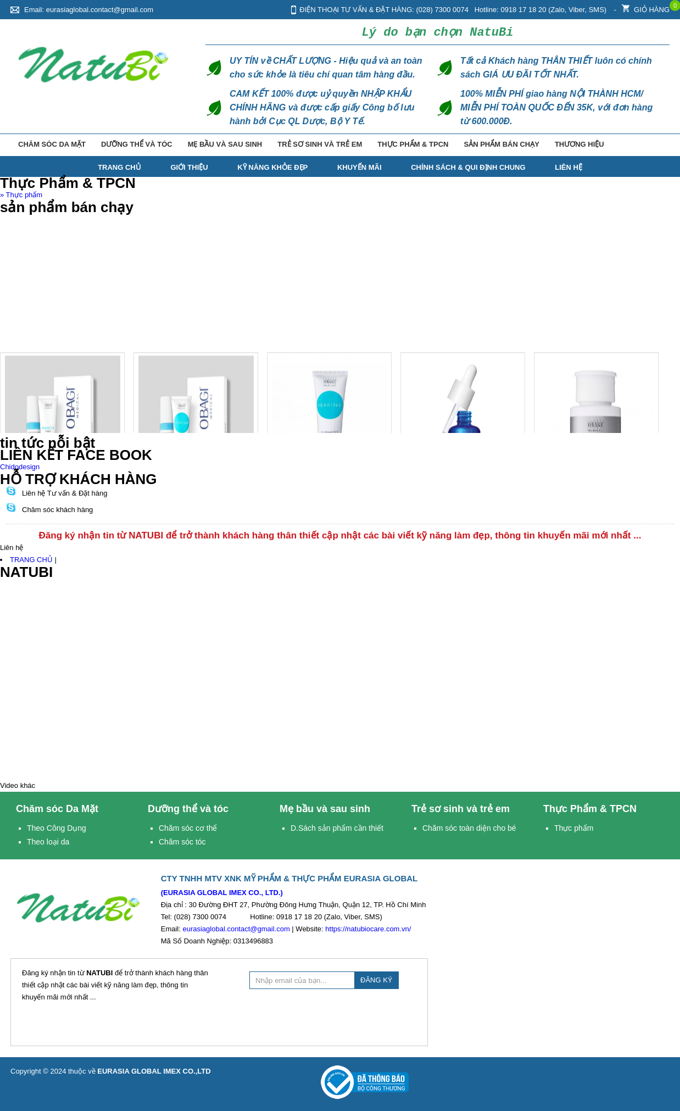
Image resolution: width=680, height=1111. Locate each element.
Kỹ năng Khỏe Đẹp (272, 167)
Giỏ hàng (646, 7)
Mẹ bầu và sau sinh (251, 144)
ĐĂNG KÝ (376, 980)
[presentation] (332, 1016)
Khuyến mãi (359, 167)
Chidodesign (20, 467)
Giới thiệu (189, 167)
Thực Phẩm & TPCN (444, 144)
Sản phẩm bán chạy (534, 144)
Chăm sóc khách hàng (57, 509)
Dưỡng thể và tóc (161, 144)
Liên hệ (568, 167)
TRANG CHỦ (119, 167)
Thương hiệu (615, 144)
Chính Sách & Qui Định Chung (468, 167)
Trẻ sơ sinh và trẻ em (348, 144)
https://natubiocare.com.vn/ (368, 929)
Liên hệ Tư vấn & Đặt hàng (65, 493)
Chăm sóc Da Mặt (74, 144)
